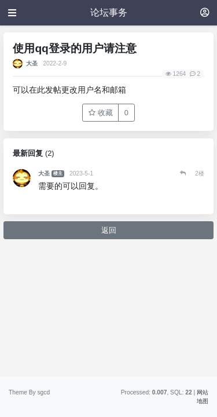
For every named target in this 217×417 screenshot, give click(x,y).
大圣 (32, 63)
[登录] (204, 12)
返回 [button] (108, 230)
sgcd (43, 392)
